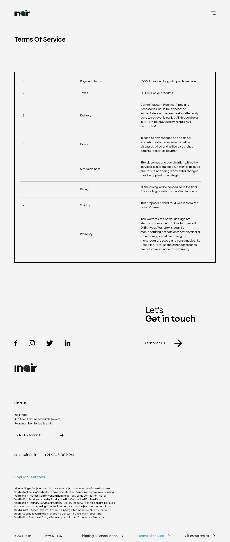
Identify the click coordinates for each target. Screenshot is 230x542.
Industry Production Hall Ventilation (62, 499)
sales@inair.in (25, 454)
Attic (90, 488)
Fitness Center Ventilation (46, 495)
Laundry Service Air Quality (46, 503)
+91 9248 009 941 (59, 454)
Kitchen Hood (77, 488)
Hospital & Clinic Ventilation (80, 495)
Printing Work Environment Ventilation (59, 506)
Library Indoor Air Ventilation (81, 503)
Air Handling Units (25, 488)
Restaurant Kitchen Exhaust (31, 510)
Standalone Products (91, 517)
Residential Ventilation (98, 506)
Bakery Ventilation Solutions (70, 492)
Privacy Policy (53, 536)
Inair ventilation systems (52, 488)
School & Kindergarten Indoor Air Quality (74, 510)
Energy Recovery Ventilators (59, 517)
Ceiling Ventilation (39, 492)
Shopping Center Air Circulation (69, 513)
